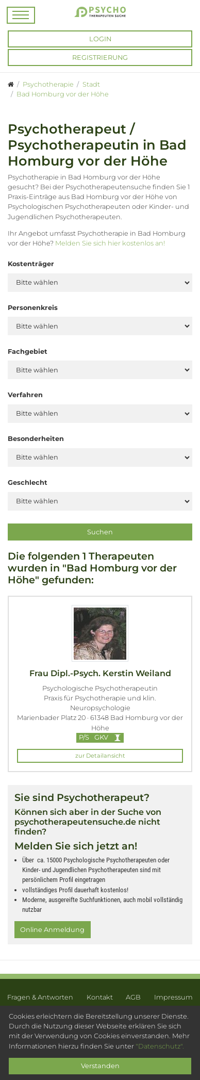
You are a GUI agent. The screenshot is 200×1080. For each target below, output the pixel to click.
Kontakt (100, 997)
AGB (133, 997)
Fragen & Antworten (40, 997)
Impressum (173, 997)
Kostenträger (31, 264)
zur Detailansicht (100, 755)
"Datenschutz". (160, 1046)
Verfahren (25, 395)
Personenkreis (33, 308)
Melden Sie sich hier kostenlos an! (110, 243)
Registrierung (100, 57)
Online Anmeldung (52, 930)
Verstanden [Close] (100, 1066)
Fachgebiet (27, 351)
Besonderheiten (36, 439)
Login (100, 39)
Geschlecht (27, 482)
